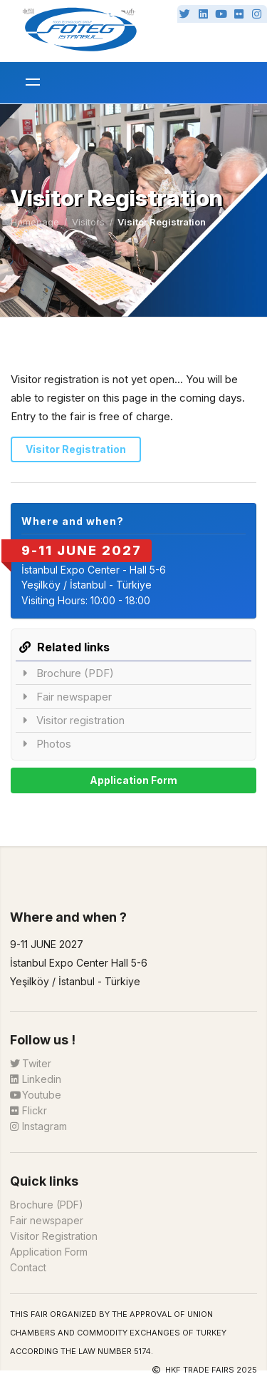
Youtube (35, 1095)
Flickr (28, 1110)
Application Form (133, 780)
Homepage (35, 222)
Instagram (38, 1126)
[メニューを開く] (33, 82)
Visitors (88, 222)
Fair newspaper (66, 696)
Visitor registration (73, 720)
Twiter (30, 1063)
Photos (46, 743)
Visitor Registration (76, 449)
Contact (28, 1267)
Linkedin (35, 1079)
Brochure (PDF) (68, 673)
